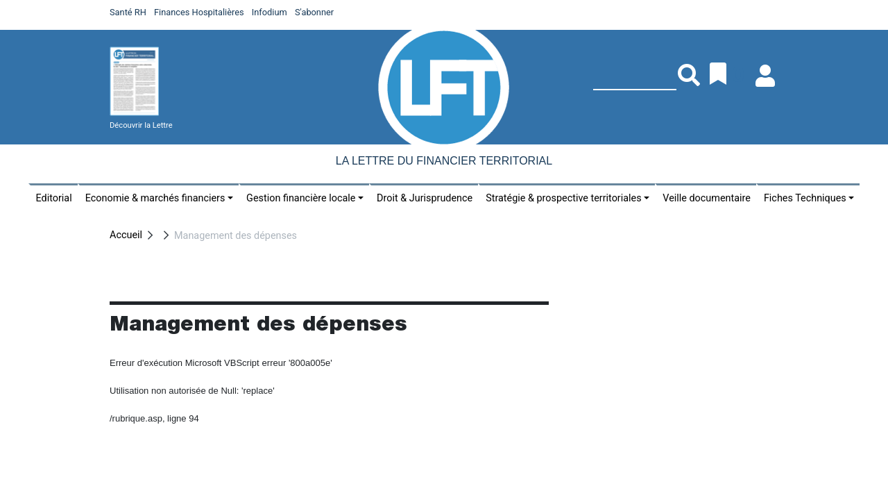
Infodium (269, 12)
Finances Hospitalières (199, 12)
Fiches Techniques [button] (805, 198)
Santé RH (128, 12)
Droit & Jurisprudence (424, 198)
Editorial (54, 198)
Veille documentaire (707, 198)
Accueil (126, 235)
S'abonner (314, 12)
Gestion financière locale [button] (300, 198)
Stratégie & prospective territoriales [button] (563, 198)
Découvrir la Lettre (141, 125)
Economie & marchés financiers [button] (155, 198)
